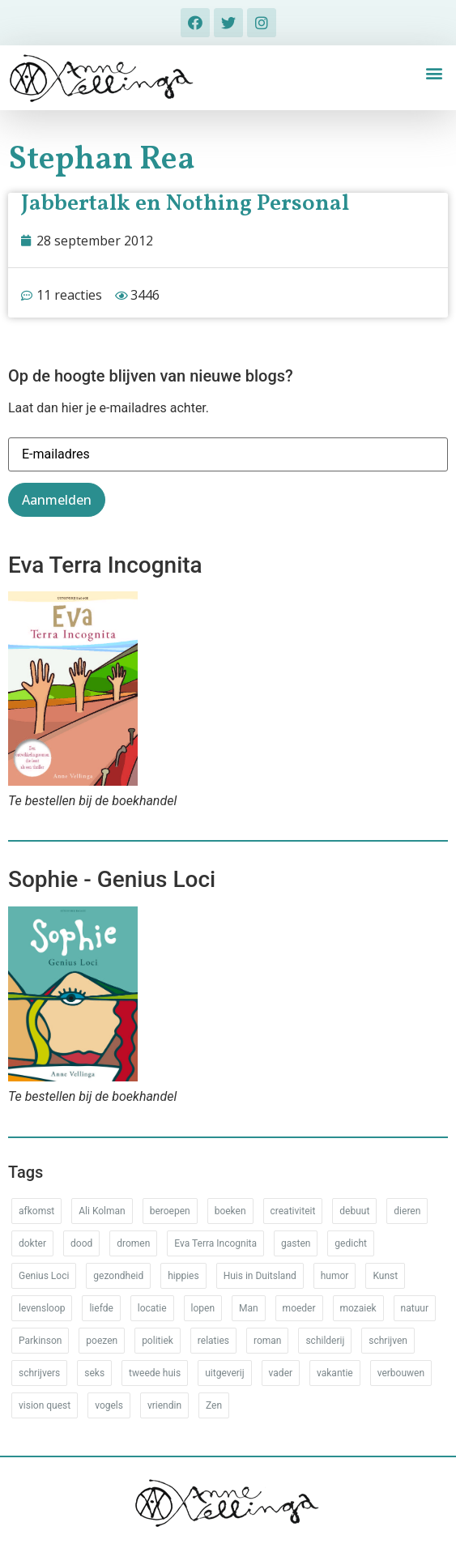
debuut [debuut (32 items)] (354, 1211)
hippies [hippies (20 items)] (183, 1275)
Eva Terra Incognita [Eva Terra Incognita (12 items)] (215, 1243)
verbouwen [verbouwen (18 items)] (400, 1373)
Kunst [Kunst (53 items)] (385, 1275)
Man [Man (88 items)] (248, 1308)
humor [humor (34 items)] (335, 1275)
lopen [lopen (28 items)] (203, 1308)
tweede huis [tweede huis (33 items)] (155, 1373)
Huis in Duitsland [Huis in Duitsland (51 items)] (260, 1275)
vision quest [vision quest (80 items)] (44, 1405)
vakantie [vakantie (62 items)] (335, 1373)
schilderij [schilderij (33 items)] (324, 1340)
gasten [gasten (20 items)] (295, 1243)
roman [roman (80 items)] (267, 1340)
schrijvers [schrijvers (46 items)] (39, 1373)
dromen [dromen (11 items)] (133, 1243)
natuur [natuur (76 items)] (414, 1308)
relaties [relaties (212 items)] (213, 1340)
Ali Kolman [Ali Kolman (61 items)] (102, 1211)
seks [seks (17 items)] (94, 1373)
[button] (434, 73)
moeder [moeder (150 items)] (299, 1308)
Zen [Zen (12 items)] (214, 1405)
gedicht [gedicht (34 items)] (351, 1243)
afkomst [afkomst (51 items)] (36, 1211)
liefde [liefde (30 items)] (101, 1308)
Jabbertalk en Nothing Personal (185, 204)
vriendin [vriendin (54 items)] (164, 1405)
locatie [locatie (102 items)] (152, 1308)
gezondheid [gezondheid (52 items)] (118, 1275)
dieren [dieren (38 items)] (407, 1211)
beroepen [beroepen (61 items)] (170, 1211)
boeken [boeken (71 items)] (230, 1211)
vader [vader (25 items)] (280, 1373)
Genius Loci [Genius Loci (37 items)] (44, 1275)
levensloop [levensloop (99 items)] (42, 1308)
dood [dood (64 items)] (81, 1243)
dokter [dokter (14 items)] (32, 1243)
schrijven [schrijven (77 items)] (388, 1340)
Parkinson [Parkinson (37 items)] (40, 1340)
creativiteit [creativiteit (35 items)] (293, 1211)
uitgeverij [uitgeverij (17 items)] (224, 1373)
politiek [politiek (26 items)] (157, 1340)
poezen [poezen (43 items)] (101, 1340)
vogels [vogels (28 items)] (109, 1405)
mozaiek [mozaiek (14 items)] (358, 1308)
